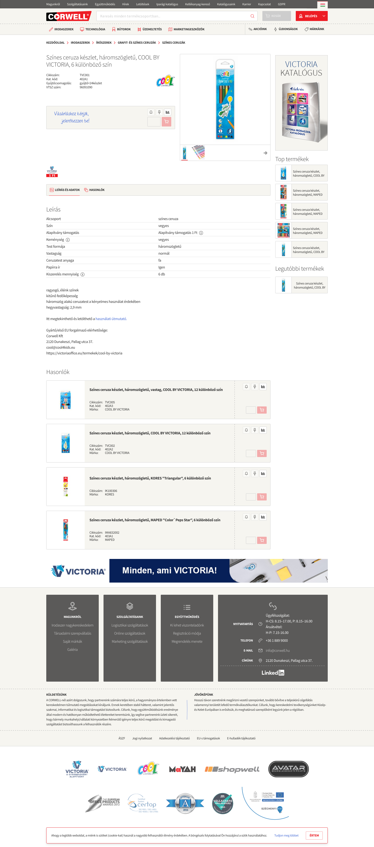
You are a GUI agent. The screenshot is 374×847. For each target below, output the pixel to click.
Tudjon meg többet (286, 835)
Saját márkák (72, 641)
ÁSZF (122, 738)
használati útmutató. (111, 318)
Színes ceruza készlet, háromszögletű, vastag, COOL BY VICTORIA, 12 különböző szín (156, 389)
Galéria (72, 649)
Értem (314, 835)
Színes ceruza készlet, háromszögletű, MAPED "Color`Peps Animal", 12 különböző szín (308, 197)
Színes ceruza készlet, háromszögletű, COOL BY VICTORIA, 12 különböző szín (149, 433)
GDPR (281, 4)
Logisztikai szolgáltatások (129, 625)
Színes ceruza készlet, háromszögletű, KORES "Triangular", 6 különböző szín (150, 478)
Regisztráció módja (187, 633)
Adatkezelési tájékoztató (174, 738)
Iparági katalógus (167, 4)
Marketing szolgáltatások (130, 641)
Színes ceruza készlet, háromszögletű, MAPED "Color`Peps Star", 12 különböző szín (307, 216)
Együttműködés (105, 4)
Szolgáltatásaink (77, 4)
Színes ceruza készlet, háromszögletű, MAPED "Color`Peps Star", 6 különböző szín (154, 520)
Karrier (246, 4)
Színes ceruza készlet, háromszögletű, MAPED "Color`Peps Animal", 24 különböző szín (308, 235)
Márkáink (317, 29)
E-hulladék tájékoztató (241, 738)
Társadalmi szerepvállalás (72, 633)
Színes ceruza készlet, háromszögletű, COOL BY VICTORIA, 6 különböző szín (308, 254)
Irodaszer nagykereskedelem (72, 625)
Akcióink (260, 29)
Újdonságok (288, 29)
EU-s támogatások (208, 738)
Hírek (125, 4)
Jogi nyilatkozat (142, 738)
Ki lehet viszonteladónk (187, 625)
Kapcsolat (264, 4)
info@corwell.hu (278, 650)
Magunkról (53, 4)
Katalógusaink (226, 4)
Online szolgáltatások (129, 633)
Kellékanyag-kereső (197, 4)
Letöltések (142, 4)
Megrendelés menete (187, 641)
